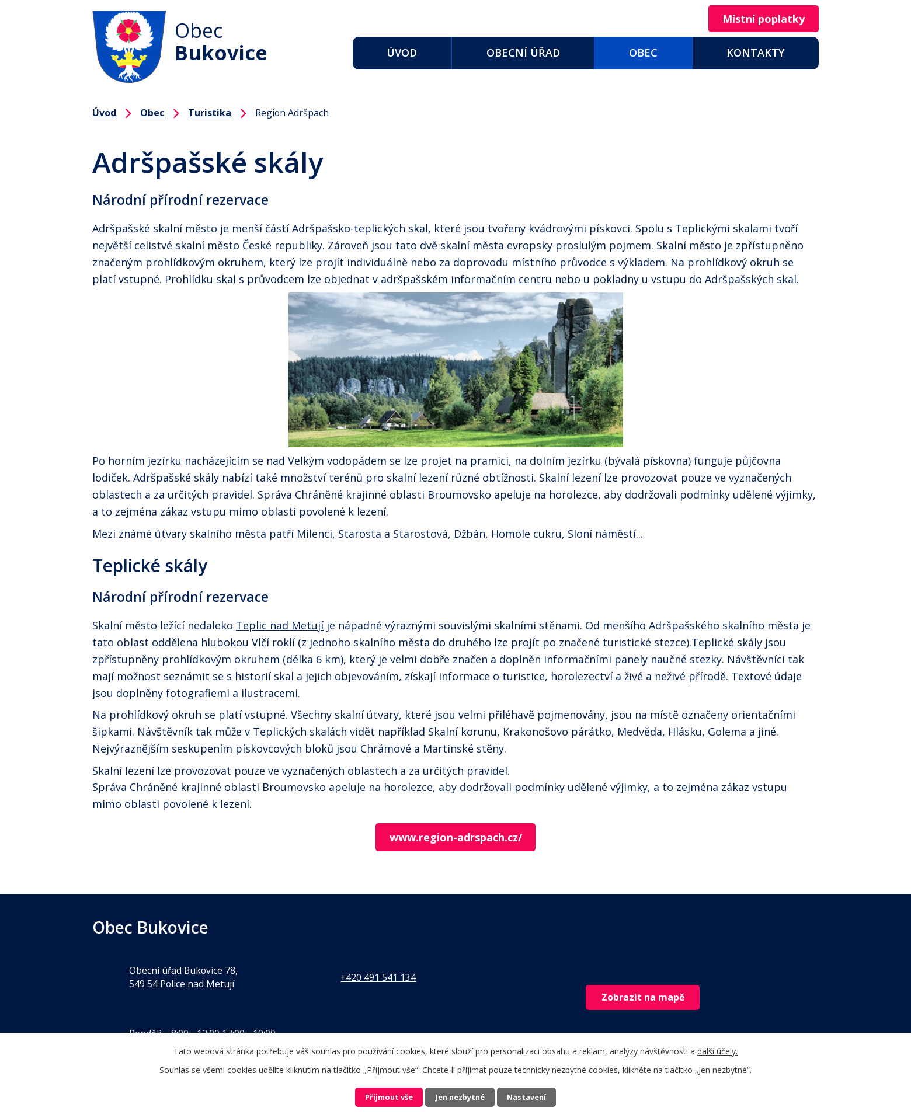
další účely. (717, 1047)
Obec (643, 53)
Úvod (402, 53)
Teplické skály (726, 642)
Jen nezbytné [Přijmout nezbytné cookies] (460, 1096)
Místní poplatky (756, 19)
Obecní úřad (523, 53)
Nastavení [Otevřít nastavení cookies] (544, 1096)
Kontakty (755, 53)
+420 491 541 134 (378, 978)
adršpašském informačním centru (466, 279)
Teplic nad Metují (280, 625)
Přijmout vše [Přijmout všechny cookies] (371, 1096)
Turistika (209, 112)
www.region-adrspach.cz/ (456, 838)
